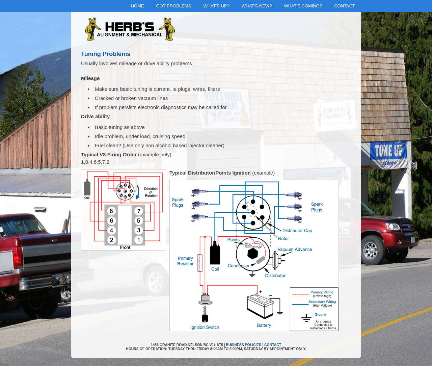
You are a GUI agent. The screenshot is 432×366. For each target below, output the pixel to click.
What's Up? (216, 5)
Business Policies (243, 345)
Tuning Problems (105, 54)
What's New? (257, 5)
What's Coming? (303, 5)
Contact (344, 5)
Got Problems (173, 5)
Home (137, 5)
